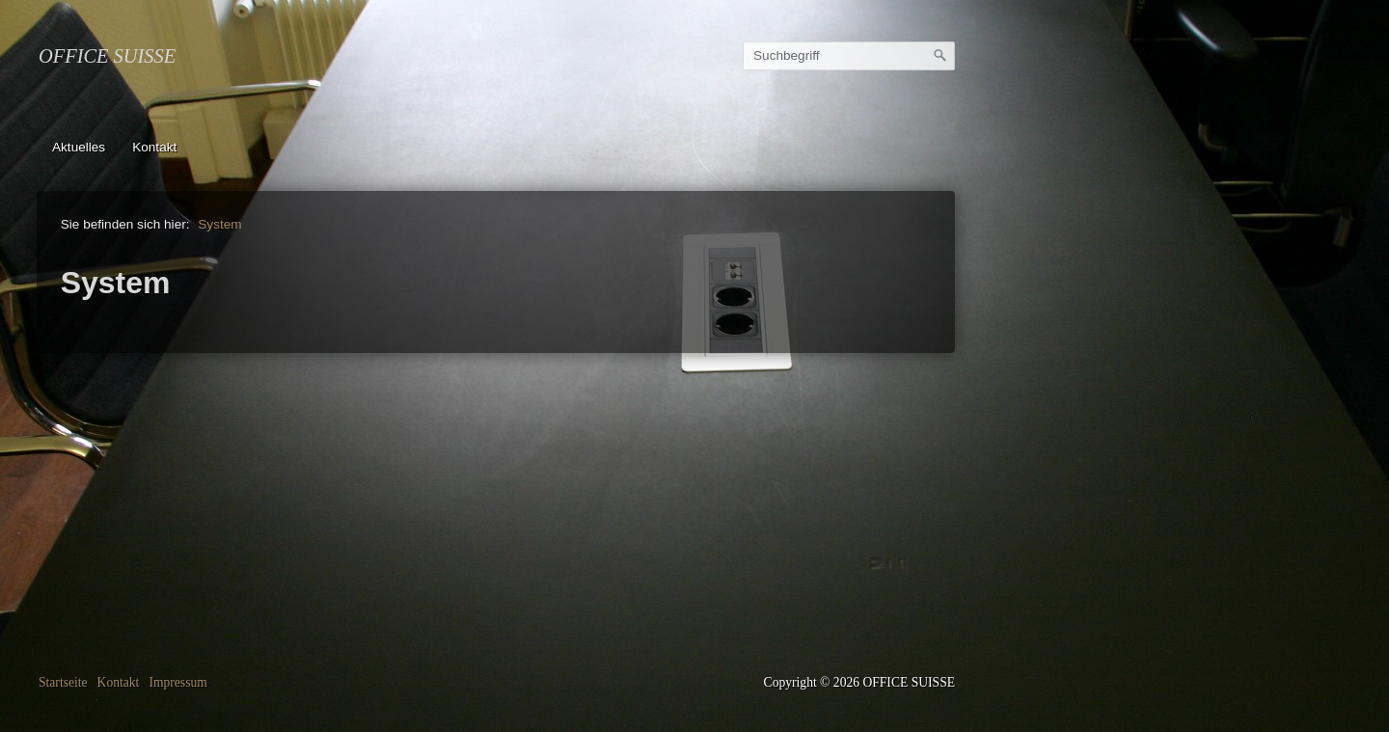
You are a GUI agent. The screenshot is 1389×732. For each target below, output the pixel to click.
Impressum (177, 682)
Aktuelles (78, 147)
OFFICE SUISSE (107, 56)
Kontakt (154, 147)
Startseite (63, 682)
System (219, 224)
